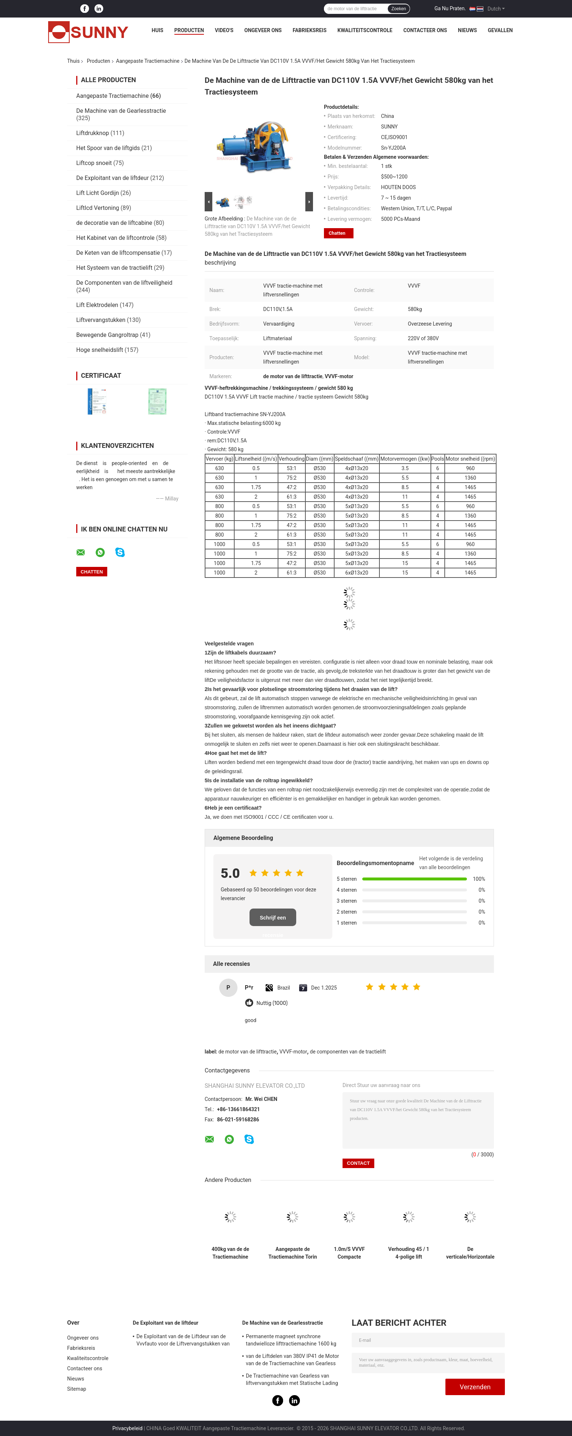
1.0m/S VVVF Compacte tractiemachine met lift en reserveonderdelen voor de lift (349, 1253)
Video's (224, 30)
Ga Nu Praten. (450, 8)
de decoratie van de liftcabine (114, 222)
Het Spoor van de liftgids (108, 148)
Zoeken (398, 8)
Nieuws (467, 30)
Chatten (337, 233)
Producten (189, 30)
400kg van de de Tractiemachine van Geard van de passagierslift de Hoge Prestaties (230, 1253)
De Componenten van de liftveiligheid (124, 282)
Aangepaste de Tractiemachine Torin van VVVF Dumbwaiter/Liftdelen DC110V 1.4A (293, 1253)
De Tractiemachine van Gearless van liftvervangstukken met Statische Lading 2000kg (292, 1380)
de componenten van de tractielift (348, 1052)
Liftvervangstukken (100, 319)
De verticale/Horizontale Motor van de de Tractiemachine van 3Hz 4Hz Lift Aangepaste (470, 1253)
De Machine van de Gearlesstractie (121, 110)
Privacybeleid (127, 1428)
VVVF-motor (293, 1052)
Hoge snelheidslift (99, 349)
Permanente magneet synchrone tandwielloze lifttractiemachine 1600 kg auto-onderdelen (291, 1341)
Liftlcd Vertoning (97, 207)
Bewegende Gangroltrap (107, 334)
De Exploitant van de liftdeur (112, 177)
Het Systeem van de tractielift (114, 267)
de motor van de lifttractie (248, 1052)
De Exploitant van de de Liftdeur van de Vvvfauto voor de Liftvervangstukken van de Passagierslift (183, 1341)
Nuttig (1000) (272, 1003)
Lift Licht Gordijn (97, 192)
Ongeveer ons (263, 30)
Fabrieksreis (309, 30)
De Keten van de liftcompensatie (118, 252)
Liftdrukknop (92, 133)
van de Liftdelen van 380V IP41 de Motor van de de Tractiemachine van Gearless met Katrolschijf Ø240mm (292, 1360)
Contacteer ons (425, 30)
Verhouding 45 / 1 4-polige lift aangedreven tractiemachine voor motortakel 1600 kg (408, 1253)
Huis (157, 30)
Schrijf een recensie (273, 920)
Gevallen (500, 30)
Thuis (73, 61)
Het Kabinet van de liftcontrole (115, 237)
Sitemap (76, 1389)
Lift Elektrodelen (97, 305)
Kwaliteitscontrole (365, 30)
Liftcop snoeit (94, 163)
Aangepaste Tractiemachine (147, 61)
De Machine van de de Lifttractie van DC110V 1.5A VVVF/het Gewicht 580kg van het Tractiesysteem (257, 226)
